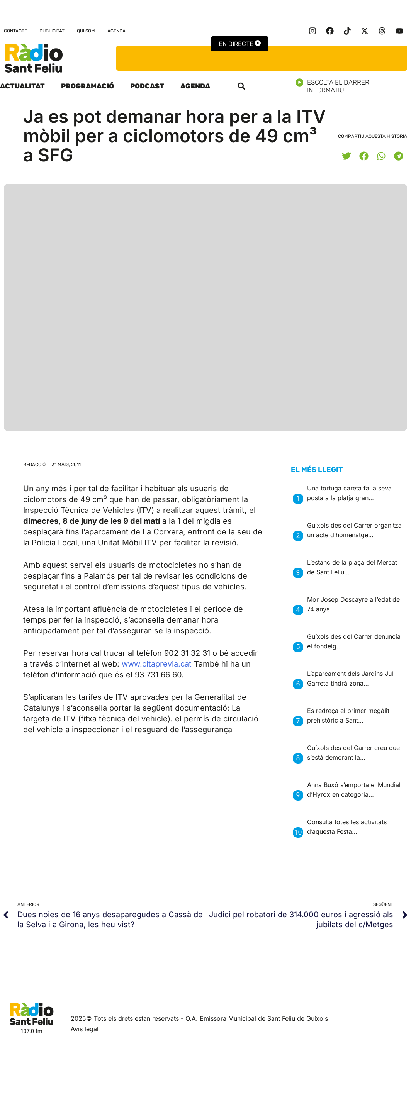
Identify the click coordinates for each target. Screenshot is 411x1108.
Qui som (86, 31)
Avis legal (85, 1029)
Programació (87, 86)
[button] (241, 86)
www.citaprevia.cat (157, 664)
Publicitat (52, 31)
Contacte (15, 31)
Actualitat (22, 86)
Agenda (116, 31)
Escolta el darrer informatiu (353, 86)
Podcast (147, 86)
